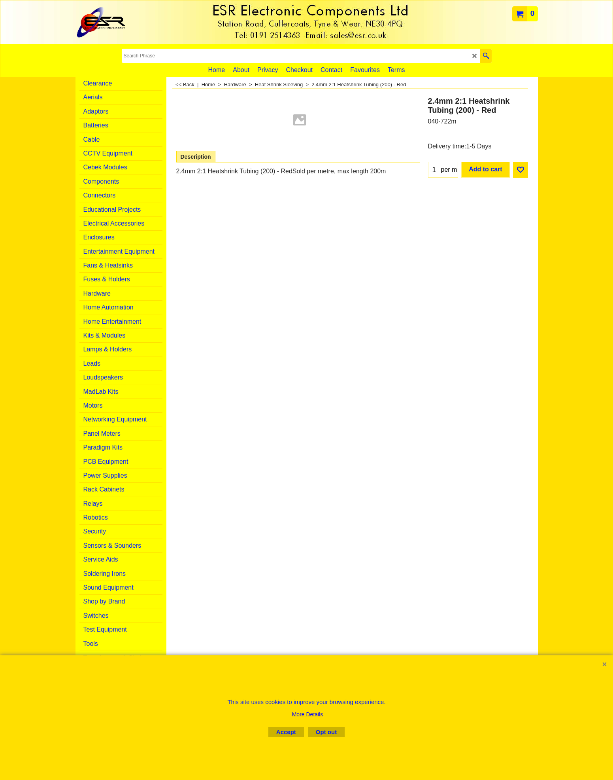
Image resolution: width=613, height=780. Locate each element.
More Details (307, 714)
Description (196, 157)
